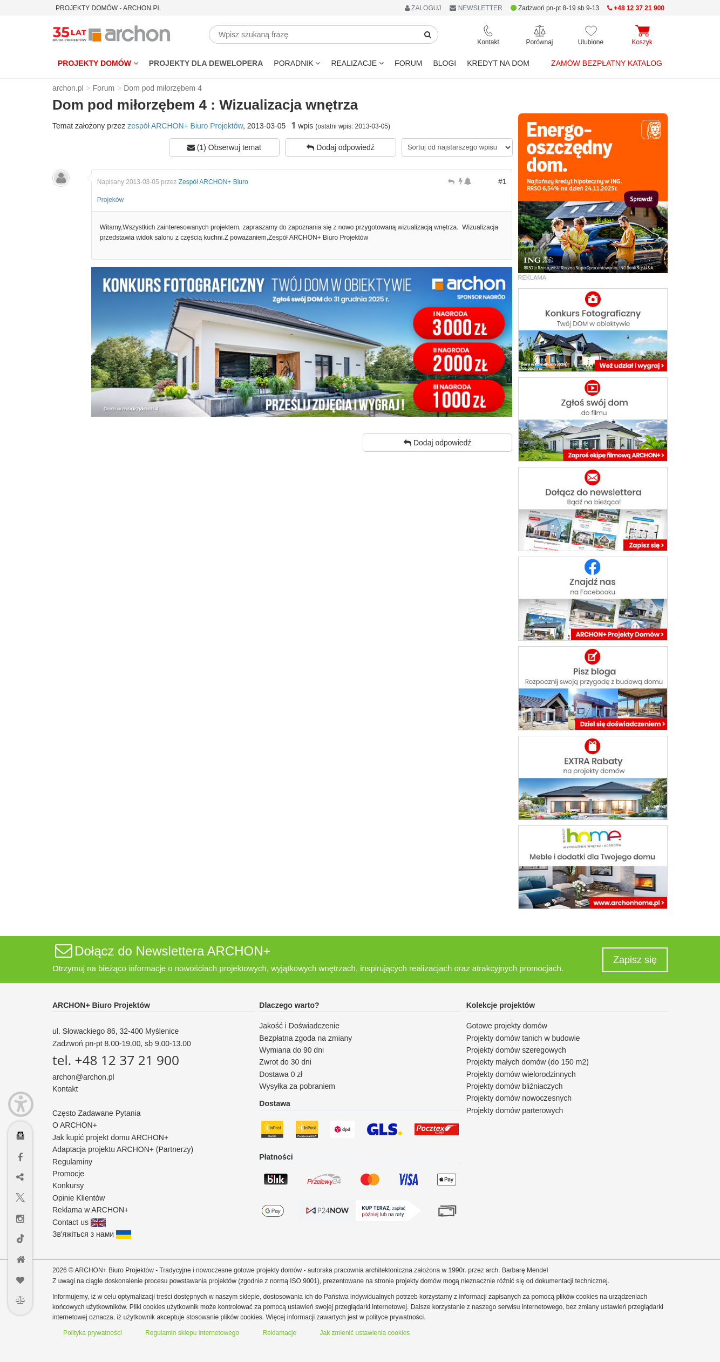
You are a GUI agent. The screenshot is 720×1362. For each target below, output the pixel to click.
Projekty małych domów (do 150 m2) (527, 1062)
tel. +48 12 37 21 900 (115, 1060)
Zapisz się (635, 959)
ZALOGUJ (423, 8)
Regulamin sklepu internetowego (192, 1333)
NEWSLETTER (476, 8)
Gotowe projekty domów (506, 1025)
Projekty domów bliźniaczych (514, 1086)
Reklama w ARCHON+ (90, 1209)
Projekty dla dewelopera (206, 63)
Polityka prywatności (92, 1333)
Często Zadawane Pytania (96, 1113)
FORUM (408, 63)
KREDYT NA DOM (498, 63)
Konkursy (68, 1185)
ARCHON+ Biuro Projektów (101, 1005)
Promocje (68, 1173)
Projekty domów (98, 63)
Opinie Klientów (78, 1198)
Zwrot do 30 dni (285, 1062)
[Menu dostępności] (20, 1104)
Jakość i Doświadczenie (299, 1025)
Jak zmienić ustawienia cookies (365, 1333)
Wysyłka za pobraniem (297, 1086)
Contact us (79, 1222)
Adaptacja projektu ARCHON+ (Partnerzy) (122, 1149)
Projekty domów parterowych (514, 1110)
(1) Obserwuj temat (224, 147)
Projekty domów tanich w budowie (523, 1038)
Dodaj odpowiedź (340, 147)
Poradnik (297, 63)
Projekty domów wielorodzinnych (521, 1074)
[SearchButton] (428, 34)
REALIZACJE (357, 63)
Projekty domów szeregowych (516, 1050)
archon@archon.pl (83, 1077)
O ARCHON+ (74, 1125)
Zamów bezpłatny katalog (606, 63)
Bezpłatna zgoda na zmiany (305, 1038)
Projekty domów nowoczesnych (519, 1098)
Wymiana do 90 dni (291, 1050)
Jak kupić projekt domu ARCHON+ (110, 1137)
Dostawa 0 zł (280, 1074)
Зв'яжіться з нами (91, 1234)
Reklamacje (280, 1333)
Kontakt (65, 1089)
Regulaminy (72, 1161)
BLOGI (444, 63)
